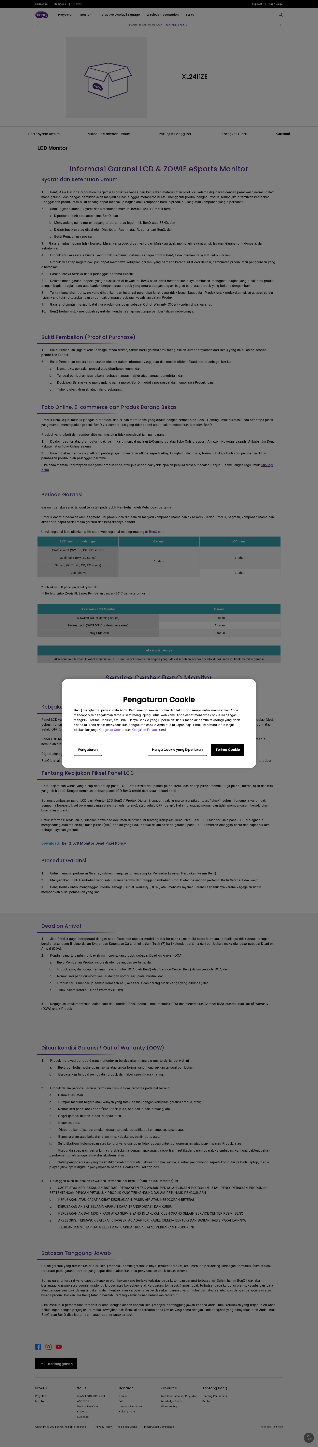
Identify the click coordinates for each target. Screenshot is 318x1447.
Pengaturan (88, 749)
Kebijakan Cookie (112, 730)
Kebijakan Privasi (145, 730)
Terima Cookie (228, 749)
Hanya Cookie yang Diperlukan (177, 749)
